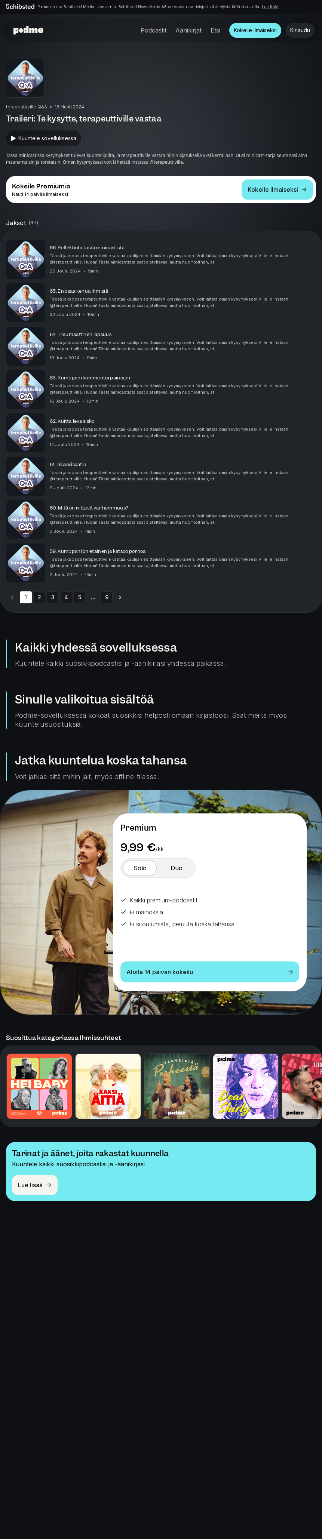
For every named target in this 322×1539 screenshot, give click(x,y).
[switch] (140, 868)
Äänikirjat (188, 30)
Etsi (215, 30)
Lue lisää (270, 6)
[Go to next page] (120, 597)
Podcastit (153, 30)
